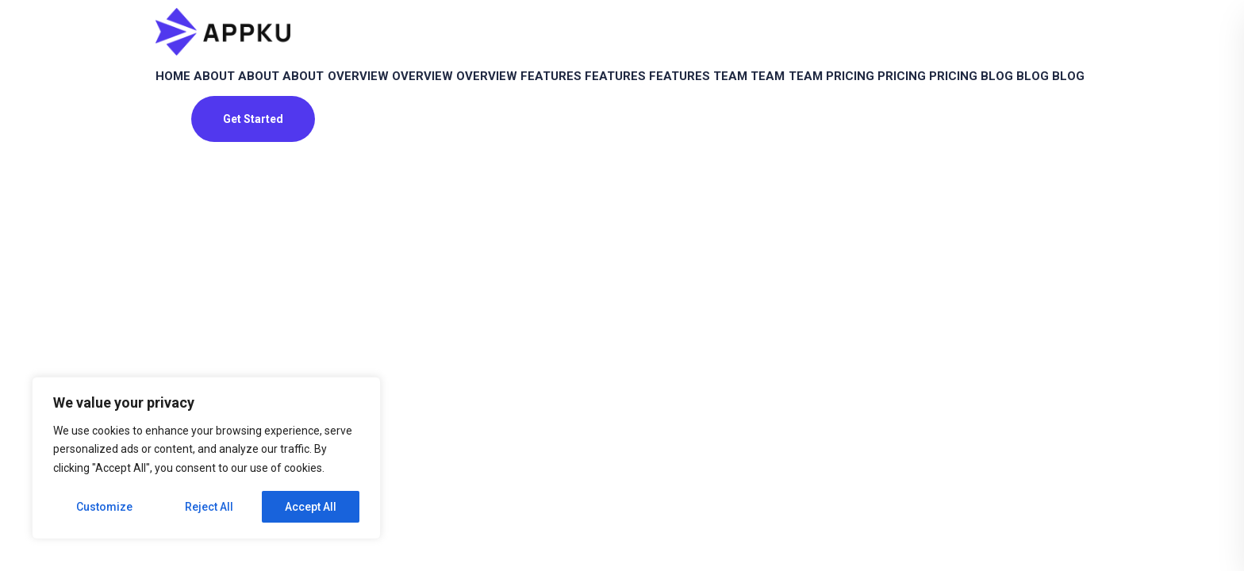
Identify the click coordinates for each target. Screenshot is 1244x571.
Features (694, 92)
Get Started (253, 224)
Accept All (310, 506)
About (245, 92)
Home (183, 92)
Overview (448, 92)
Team (929, 92)
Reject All (209, 506)
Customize (104, 506)
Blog (394, 165)
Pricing (189, 165)
